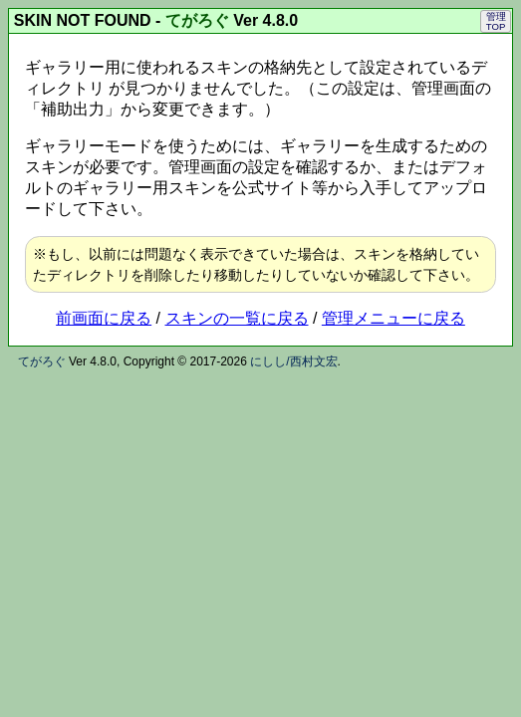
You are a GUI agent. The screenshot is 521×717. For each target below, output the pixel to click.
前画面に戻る (103, 318)
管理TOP (496, 21)
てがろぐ (197, 21)
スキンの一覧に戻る (237, 318)
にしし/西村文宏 (293, 361)
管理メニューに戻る (393, 318)
